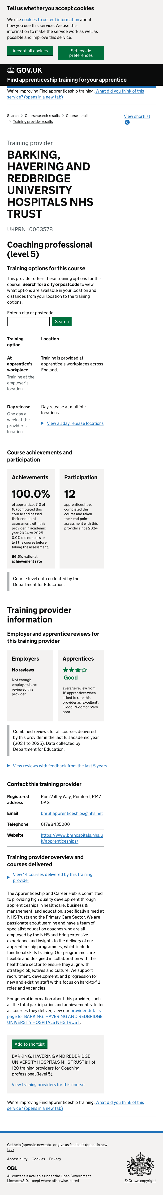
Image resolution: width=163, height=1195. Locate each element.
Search (13, 115)
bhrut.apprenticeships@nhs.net (72, 813)
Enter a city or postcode (30, 312)
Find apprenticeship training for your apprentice (67, 79)
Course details (77, 115)
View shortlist (137, 119)
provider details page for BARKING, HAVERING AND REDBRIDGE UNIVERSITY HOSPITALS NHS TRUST (55, 1016)
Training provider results (33, 121)
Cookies (38, 1159)
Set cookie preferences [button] (81, 53)
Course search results (42, 115)
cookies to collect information (50, 19)
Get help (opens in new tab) (29, 1144)
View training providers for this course (48, 1084)
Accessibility (17, 1159)
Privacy (55, 1159)
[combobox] (28, 321)
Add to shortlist (30, 1044)
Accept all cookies (30, 50)
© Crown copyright (140, 1180)
